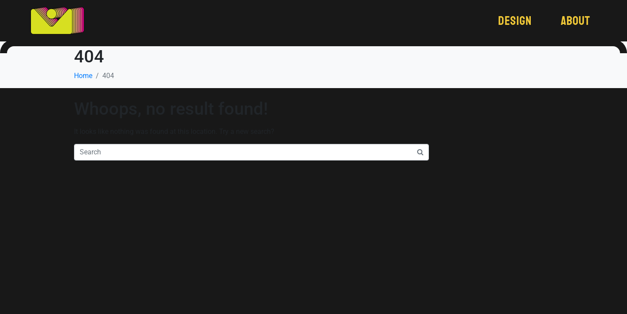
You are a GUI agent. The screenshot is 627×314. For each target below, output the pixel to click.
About (575, 21)
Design (515, 21)
